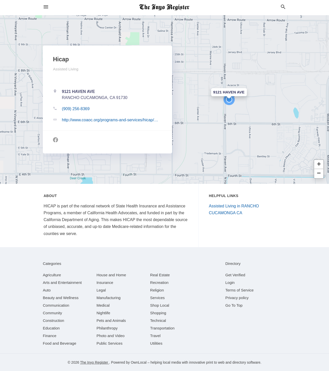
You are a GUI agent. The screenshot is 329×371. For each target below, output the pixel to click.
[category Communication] (56, 305)
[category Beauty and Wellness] (61, 298)
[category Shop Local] (159, 305)
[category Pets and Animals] (111, 320)
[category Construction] (53, 320)
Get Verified (235, 275)
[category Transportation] (162, 328)
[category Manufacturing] (109, 298)
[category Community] (52, 313)
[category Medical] (103, 305)
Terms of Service (239, 290)
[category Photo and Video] (111, 336)
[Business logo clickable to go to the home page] (164, 7)
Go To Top (234, 305)
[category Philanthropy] (107, 328)
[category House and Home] (111, 275)
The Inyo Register (94, 362)
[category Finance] (49, 336)
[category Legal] (101, 290)
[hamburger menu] (46, 7)
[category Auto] (47, 290)
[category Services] (157, 298)
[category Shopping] (158, 313)
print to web (215, 362)
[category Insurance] (105, 282)
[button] (229, 99)
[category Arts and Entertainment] (62, 282)
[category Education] (51, 328)
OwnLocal (139, 362)
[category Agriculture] (52, 275)
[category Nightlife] (103, 313)
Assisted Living (65, 69)
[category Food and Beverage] (59, 343)
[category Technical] (158, 320)
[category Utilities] (156, 343)
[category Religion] (157, 290)
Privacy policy (237, 298)
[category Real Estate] (160, 275)
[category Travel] (155, 336)
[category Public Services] (110, 343)
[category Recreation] (159, 282)
